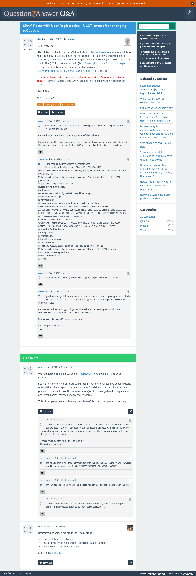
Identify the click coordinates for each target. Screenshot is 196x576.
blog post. (57, 552)
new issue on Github (150, 55)
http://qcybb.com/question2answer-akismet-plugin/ (65, 70)
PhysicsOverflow (88, 373)
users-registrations (52, 105)
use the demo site (149, 66)
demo (111, 3)
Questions (96, 15)
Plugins (144, 225)
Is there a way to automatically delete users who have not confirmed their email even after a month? (156, 132)
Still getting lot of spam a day (156, 107)
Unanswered (119, 15)
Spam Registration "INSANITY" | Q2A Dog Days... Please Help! (152, 89)
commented (43, 121)
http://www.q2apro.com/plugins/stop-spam (103, 63)
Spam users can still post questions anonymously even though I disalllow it (156, 156)
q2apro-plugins (68, 105)
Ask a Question (153, 15)
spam (40, 105)
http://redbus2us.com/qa (103, 52)
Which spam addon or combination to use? (152, 100)
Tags (131, 15)
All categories (147, 216)
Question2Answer (149, 38)
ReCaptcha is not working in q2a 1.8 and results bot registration (155, 185)
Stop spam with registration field (155, 145)
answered (42, 367)
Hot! (107, 15)
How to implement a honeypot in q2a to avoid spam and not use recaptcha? (156, 117)
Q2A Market (188, 573)
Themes (144, 230)
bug (163, 58)
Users (140, 15)
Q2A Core (59, 39)
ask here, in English (156, 47)
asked (39, 39)
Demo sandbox (25, 573)
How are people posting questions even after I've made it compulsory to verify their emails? (156, 171)
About (175, 15)
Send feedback (9, 573)
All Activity (84, 15)
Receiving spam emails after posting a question (155, 196)
